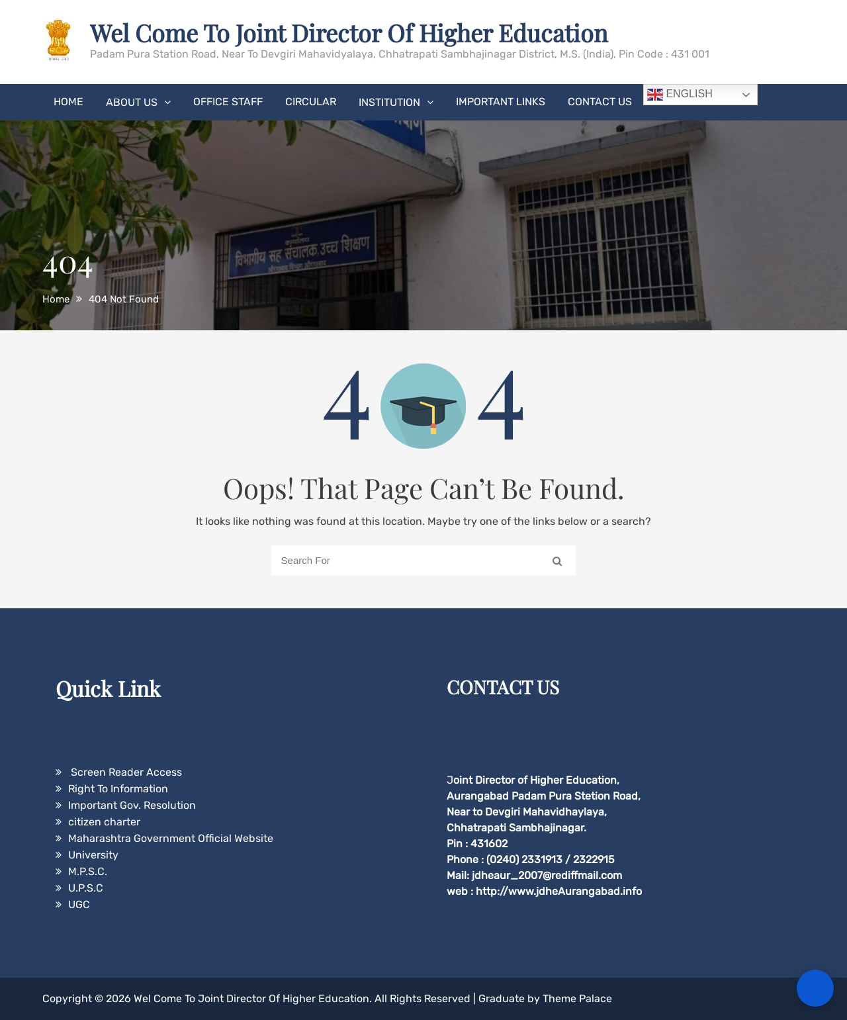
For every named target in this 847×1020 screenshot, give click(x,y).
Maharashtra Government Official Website (170, 838)
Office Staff (228, 101)
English (680, 95)
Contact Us (600, 101)
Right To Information (118, 788)
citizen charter (104, 821)
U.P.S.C (85, 888)
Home (68, 101)
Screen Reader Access (125, 772)
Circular (310, 101)
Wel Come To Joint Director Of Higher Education (348, 32)
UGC (79, 904)
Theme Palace (577, 998)
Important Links (500, 101)
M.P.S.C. (87, 871)
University (93, 855)
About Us (131, 102)
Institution (389, 102)
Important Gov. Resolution (132, 805)
